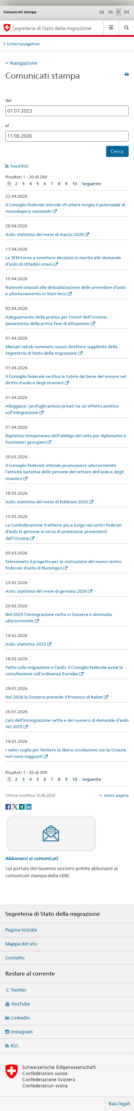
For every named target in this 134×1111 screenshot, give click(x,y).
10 (74, 183)
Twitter (18, 990)
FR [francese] (110, 12)
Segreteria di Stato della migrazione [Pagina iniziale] (52, 28)
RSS (15, 1045)
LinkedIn (20, 1018)
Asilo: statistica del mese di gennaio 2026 (46, 591)
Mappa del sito (21, 944)
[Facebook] (8, 806)
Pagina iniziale (21, 930)
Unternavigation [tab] (23, 43)
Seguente (91, 183)
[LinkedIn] (28, 806)
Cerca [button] (117, 151)
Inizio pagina (116, 795)
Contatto (15, 958)
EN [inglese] (126, 12)
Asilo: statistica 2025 (25, 644)
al (7, 125)
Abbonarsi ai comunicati (31, 858)
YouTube (20, 1004)
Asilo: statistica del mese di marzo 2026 (44, 234)
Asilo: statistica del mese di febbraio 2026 (46, 501)
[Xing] (22, 806)
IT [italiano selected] (118, 12)
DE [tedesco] (101, 12)
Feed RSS (19, 166)
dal (8, 100)
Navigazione (23, 63)
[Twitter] (15, 806)
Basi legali (119, 1103)
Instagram (22, 1032)
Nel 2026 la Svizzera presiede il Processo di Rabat (54, 697)
